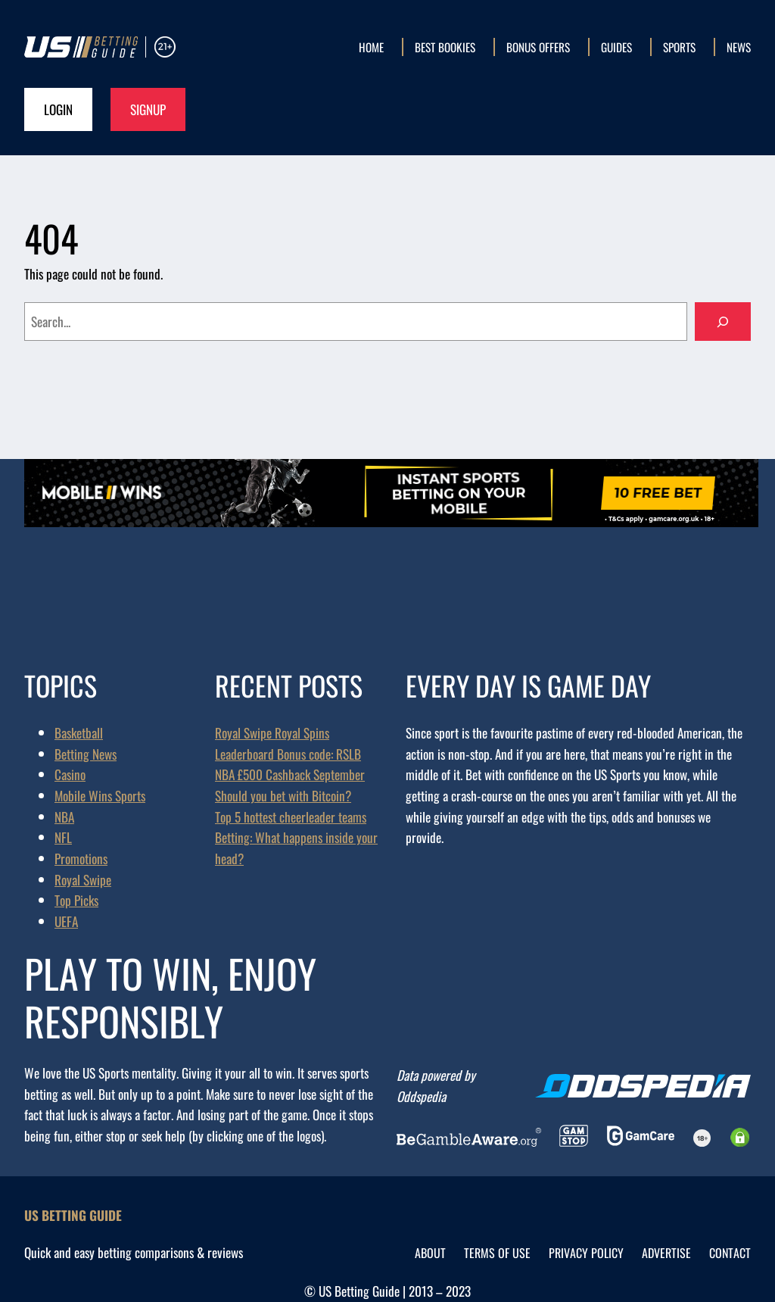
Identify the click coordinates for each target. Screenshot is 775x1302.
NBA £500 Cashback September (290, 774)
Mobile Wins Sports (99, 795)
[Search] (723, 321)
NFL (63, 837)
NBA (64, 816)
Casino (70, 774)
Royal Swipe (82, 879)
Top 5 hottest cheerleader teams (290, 816)
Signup (148, 109)
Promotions (80, 858)
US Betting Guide (73, 1215)
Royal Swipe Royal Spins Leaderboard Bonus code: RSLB (288, 743)
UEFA (66, 921)
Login (58, 109)
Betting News (85, 753)
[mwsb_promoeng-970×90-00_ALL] (391, 521)
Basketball (78, 732)
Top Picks (76, 900)
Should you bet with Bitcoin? (283, 795)
